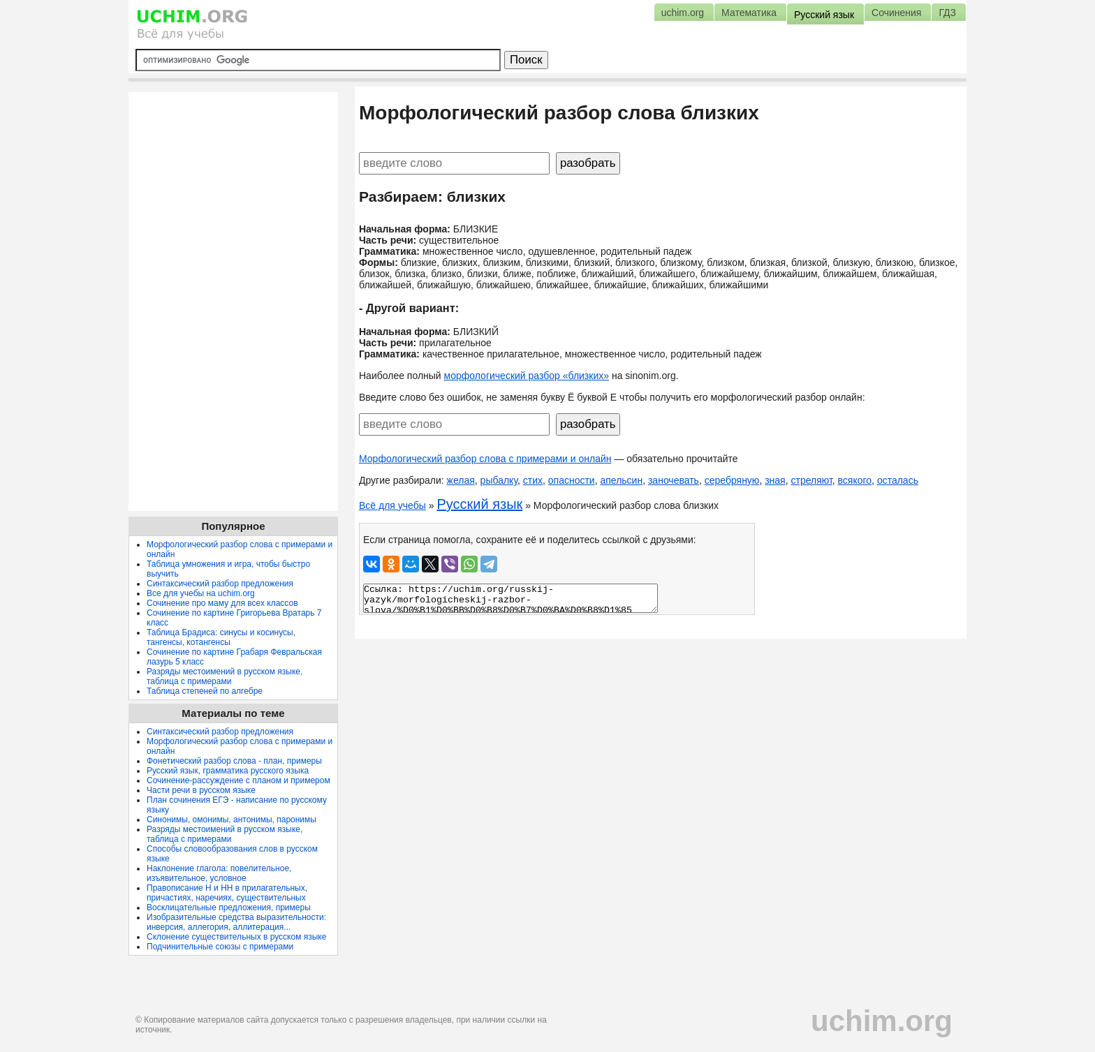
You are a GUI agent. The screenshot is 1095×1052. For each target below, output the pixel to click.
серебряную (732, 480)
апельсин (621, 480)
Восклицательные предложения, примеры (229, 907)
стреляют (811, 480)
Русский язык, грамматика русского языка (228, 771)
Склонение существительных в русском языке (236, 937)
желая (461, 480)
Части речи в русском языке (201, 790)
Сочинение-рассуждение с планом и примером (238, 780)
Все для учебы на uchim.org (201, 593)
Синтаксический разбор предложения (220, 583)
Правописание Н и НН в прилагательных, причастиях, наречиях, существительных (227, 893)
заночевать (673, 480)
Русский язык (479, 504)
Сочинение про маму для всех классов (222, 603)
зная (775, 480)
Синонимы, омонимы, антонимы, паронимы (231, 819)
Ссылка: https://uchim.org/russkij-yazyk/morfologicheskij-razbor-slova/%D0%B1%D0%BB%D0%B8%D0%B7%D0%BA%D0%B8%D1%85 (510, 598)
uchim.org (882, 1021)
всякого (855, 480)
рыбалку (498, 480)
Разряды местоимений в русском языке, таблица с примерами (224, 676)
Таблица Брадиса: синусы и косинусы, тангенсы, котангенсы (221, 637)
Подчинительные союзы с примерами (220, 946)
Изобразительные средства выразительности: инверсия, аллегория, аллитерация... (236, 922)
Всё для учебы (392, 505)
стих (533, 480)
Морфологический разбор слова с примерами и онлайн (485, 458)
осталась (897, 480)
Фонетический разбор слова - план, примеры (234, 761)
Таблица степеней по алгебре (205, 691)
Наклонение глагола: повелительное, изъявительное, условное (219, 873)
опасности (571, 480)
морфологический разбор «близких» (526, 375)
